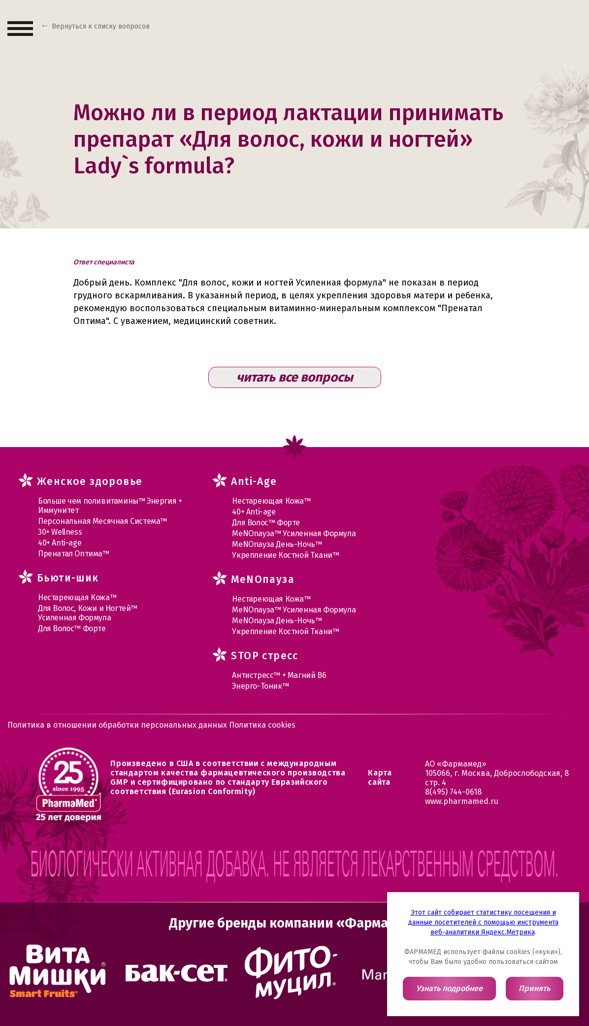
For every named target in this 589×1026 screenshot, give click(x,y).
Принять (534, 988)
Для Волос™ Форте (72, 628)
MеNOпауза (262, 579)
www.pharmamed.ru (461, 801)
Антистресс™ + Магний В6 (279, 675)
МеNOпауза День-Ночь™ (277, 544)
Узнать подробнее (449, 988)
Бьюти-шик (68, 578)
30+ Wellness (60, 532)
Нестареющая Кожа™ (77, 597)
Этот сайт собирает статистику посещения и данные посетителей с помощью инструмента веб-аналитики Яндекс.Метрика (483, 922)
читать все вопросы (294, 377)
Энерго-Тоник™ (260, 686)
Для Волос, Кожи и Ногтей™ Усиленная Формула (87, 613)
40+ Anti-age (59, 542)
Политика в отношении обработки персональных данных (118, 725)
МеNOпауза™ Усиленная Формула (294, 533)
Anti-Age (254, 481)
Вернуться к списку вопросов (101, 26)
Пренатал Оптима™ (73, 553)
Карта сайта (380, 777)
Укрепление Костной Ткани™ (285, 555)
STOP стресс (264, 655)
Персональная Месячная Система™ (102, 521)
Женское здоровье (89, 481)
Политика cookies (262, 725)
